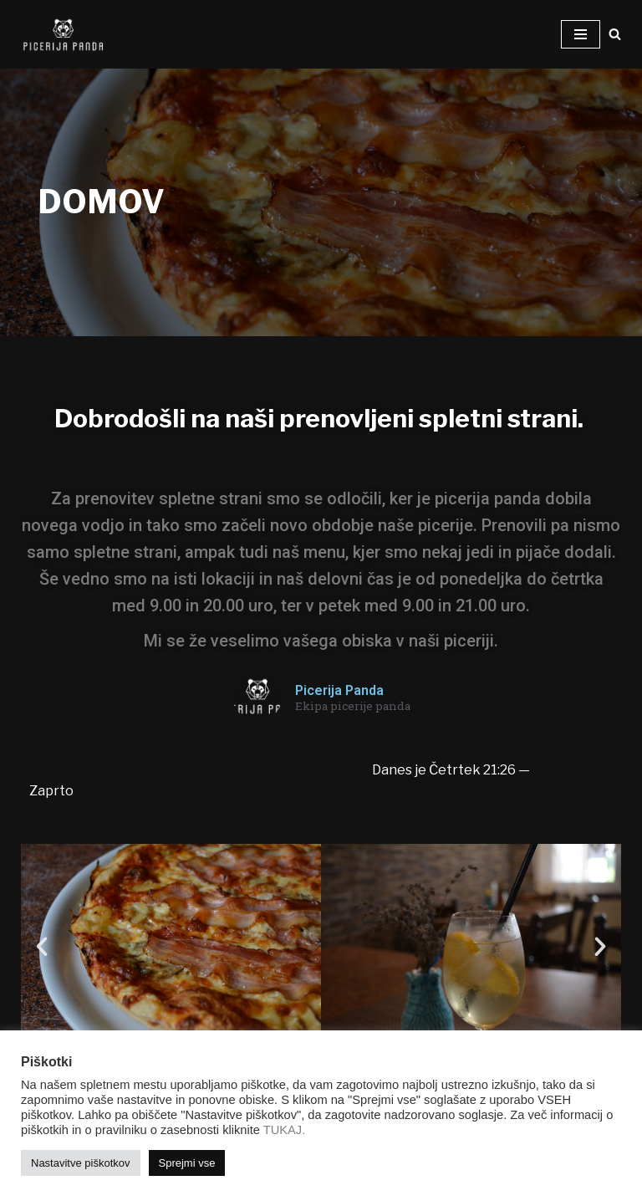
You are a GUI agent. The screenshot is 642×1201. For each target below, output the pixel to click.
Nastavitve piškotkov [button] (80, 1163)
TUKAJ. (284, 1130)
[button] (41, 946)
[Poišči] (615, 34)
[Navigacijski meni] (580, 34)
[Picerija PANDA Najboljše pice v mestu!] (63, 34)
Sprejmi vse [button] (187, 1163)
